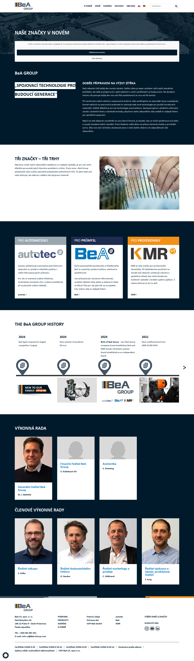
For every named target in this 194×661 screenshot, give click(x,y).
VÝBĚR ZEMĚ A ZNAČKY (156, 617)
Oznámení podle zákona (129, 647)
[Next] (184, 367)
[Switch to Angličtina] (139, 6)
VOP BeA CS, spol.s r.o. (69, 651)
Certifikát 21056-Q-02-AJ (102, 647)
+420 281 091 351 (28, 633)
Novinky (119, 6)
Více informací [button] (97, 58)
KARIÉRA (107, 6)
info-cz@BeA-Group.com (34, 636)
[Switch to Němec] (144, 6)
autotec (21, 295)
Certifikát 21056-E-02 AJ (50, 647)
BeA (76, 295)
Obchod (131, 6)
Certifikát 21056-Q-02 (76, 647)
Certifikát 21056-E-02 (25, 647)
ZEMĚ (97, 6)
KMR (133, 295)
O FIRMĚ (88, 6)
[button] (5, 655)
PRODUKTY (63, 620)
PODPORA (63, 617)
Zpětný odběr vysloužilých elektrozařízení (35, 651)
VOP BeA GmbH (94, 624)
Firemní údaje (93, 617)
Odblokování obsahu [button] (97, 52)
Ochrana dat (93, 620)
